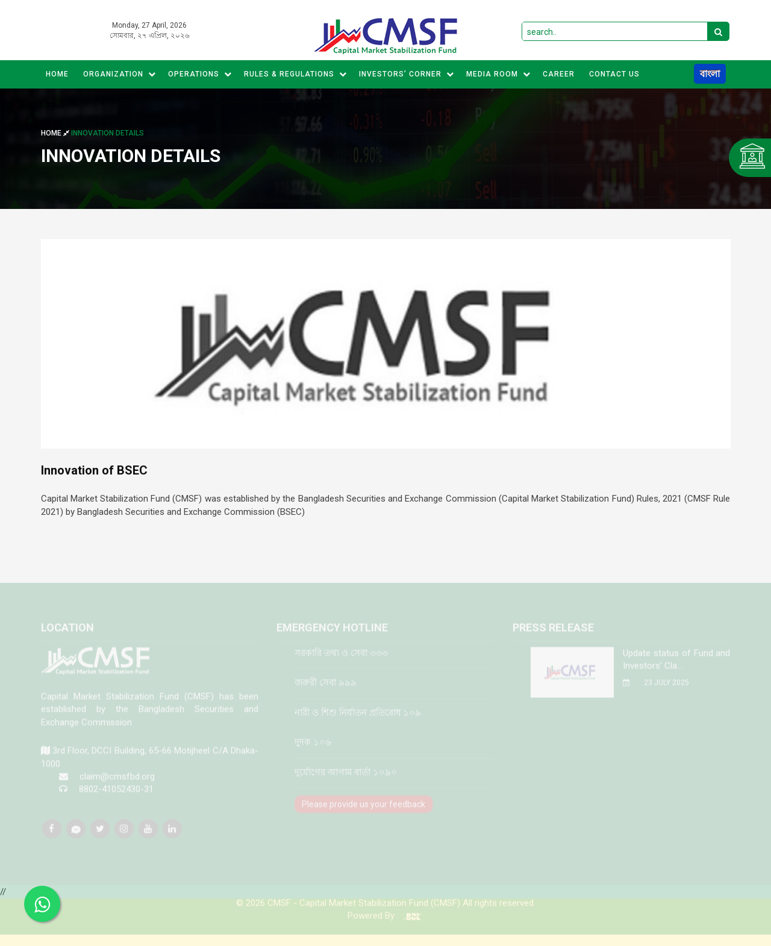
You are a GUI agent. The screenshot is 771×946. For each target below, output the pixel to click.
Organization (119, 74)
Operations (200, 74)
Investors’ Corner (406, 74)
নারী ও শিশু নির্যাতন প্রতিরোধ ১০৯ (358, 719)
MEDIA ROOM (498, 74)
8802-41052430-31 (116, 796)
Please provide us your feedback (363, 810)
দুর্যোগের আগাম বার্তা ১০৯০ (346, 778)
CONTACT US (614, 74)
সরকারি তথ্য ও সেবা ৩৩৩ (341, 659)
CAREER (559, 74)
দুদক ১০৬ (313, 748)
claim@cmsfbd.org (117, 782)
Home (57, 74)
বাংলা (710, 74)
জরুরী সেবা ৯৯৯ (326, 688)
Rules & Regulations (295, 74)
